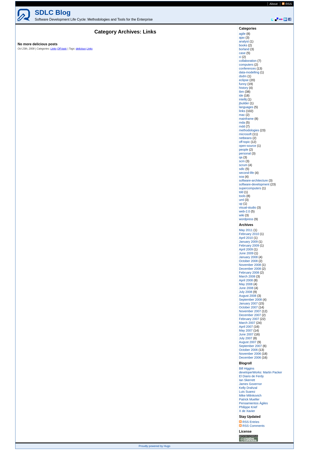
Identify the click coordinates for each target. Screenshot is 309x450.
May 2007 (246, 330)
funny (243, 84)
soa (241, 176)
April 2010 (246, 237)
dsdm (243, 76)
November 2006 (250, 353)
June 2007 (246, 334)
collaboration (248, 60)
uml (241, 200)
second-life (246, 172)
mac (242, 115)
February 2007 (249, 319)
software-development (254, 184)
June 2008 (246, 288)
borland (244, 49)
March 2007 (247, 322)
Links (53, 48)
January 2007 (248, 303)
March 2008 (247, 276)
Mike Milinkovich (250, 395)
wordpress (246, 219)
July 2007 (245, 338)
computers (246, 64)
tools (242, 196)
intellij (243, 99)
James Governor (250, 384)
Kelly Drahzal (248, 387)
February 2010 (249, 234)
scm (242, 161)
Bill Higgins (246, 368)
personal (245, 153)
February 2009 (249, 245)
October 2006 (248, 350)
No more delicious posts (38, 44)
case (242, 53)
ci (240, 57)
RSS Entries (250, 422)
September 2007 (250, 346)
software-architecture (253, 180)
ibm (241, 91)
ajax (242, 37)
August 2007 (247, 342)
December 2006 (250, 357)
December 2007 (250, 315)
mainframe (246, 118)
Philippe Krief (248, 407)
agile (242, 33)
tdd (241, 192)
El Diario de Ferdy (251, 376)
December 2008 (250, 268)
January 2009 (248, 241)
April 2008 (246, 280)
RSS (288, 4)
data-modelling (249, 72)
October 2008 (248, 261)
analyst (244, 41)
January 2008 (248, 257)
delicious (81, 48)
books (243, 45)
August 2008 (247, 295)
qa (240, 157)
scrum (243, 165)
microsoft (245, 134)
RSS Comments (253, 425)
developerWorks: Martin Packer (260, 372)
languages (246, 107)
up (240, 203)
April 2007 (246, 326)
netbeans (245, 138)
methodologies (249, 130)
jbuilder (244, 103)
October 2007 (248, 307)
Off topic (62, 48)
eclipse (244, 80)
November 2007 (250, 311)
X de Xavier (247, 411)
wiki (241, 215)
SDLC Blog (53, 12)
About (274, 4)
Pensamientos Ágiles (253, 403)
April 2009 (246, 249)
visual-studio (247, 207)
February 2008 (249, 272)
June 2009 (246, 253)
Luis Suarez (247, 391)
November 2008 (250, 265)
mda (242, 122)
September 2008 (250, 299)
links (242, 111)
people (243, 149)
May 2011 (246, 230)
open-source (247, 145)
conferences (247, 68)
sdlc (242, 169)
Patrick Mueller (249, 399)
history (243, 87)
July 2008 (245, 292)
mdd (242, 126)
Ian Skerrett (247, 380)
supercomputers (250, 188)
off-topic (244, 142)
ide (241, 95)
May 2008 (246, 284)
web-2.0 (244, 211)
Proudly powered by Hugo (154, 446)
